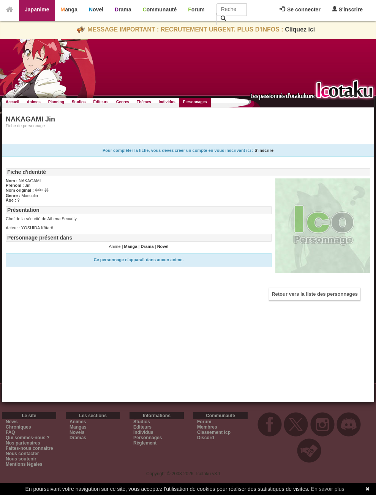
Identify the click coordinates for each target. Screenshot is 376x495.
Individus (167, 102)
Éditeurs (101, 102)
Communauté (160, 9)
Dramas (78, 437)
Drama (123, 9)
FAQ (10, 432)
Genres (122, 102)
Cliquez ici (300, 29)
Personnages (195, 102)
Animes (34, 102)
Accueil (12, 102)
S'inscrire (347, 9)
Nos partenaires (23, 443)
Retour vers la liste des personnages (315, 294)
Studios (79, 102)
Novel (96, 9)
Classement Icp (214, 432)
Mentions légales (24, 464)
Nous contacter (22, 453)
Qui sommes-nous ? (27, 437)
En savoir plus (327, 489)
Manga (69, 9)
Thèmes (144, 102)
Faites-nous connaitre (29, 448)
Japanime (37, 9)
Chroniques (18, 427)
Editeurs (142, 427)
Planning (56, 102)
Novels (77, 432)
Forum (196, 9)
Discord (205, 437)
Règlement (144, 443)
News (11, 421)
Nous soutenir (21, 459)
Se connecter (300, 9)
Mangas (78, 427)
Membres (207, 427)
